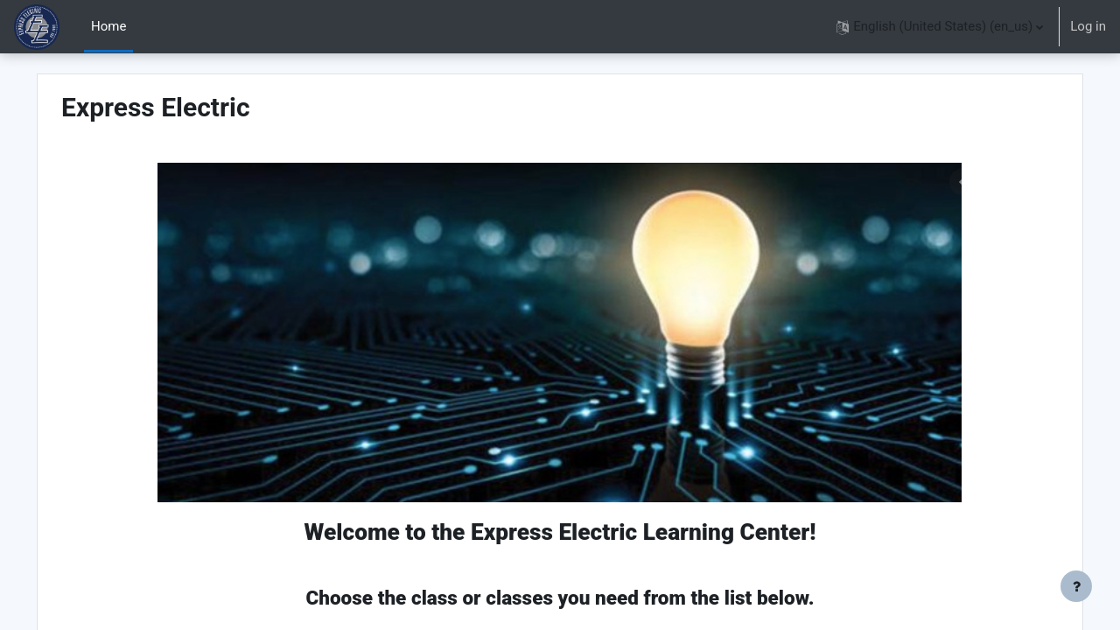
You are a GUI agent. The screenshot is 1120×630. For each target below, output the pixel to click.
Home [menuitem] (108, 26)
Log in (1088, 26)
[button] (939, 26)
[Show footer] (1076, 586)
